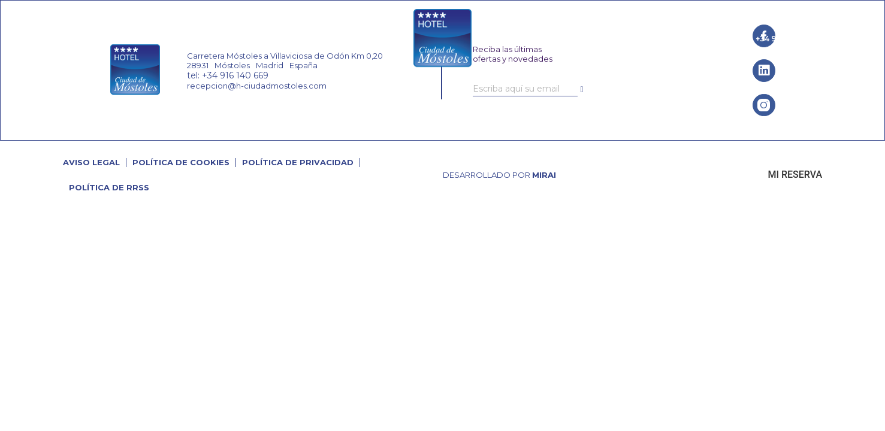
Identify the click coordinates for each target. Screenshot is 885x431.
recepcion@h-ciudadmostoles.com (257, 85)
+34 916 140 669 (786, 38)
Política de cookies (180, 162)
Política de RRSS (109, 187)
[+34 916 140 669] (747, 39)
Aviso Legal (91, 162)
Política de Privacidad (298, 162)
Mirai (544, 175)
